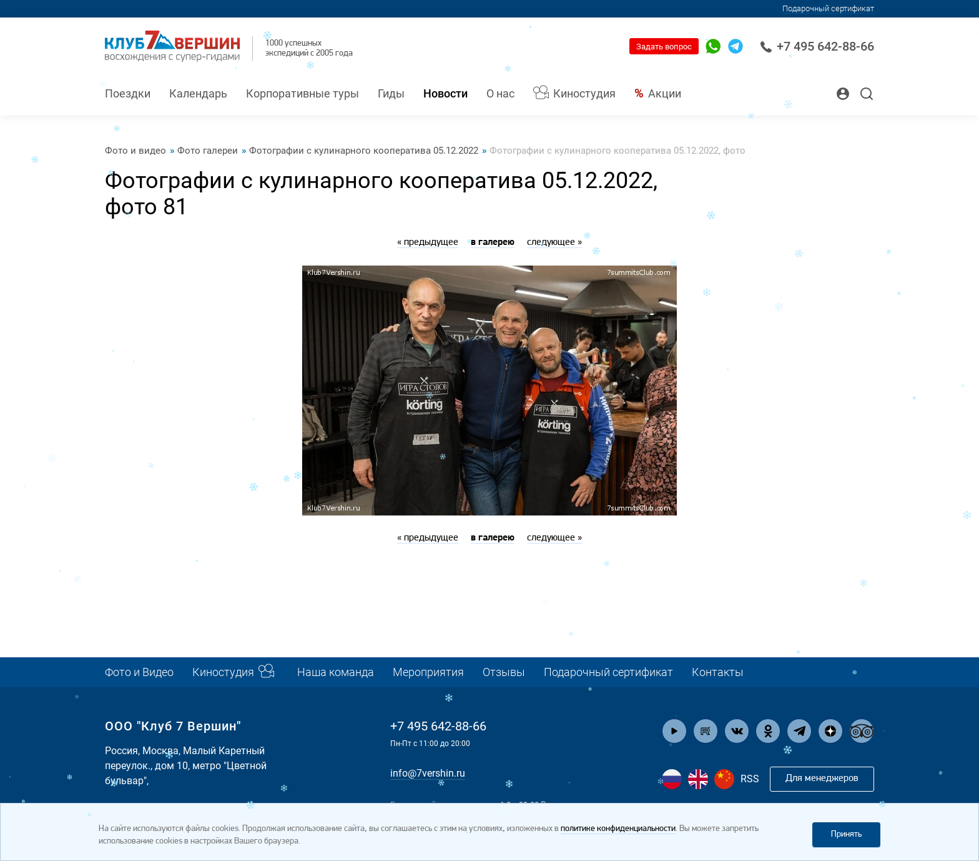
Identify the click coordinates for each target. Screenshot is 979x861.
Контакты (718, 672)
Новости (445, 93)
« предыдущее (427, 242)
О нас (500, 93)
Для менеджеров (821, 779)
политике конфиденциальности (618, 829)
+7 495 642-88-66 (817, 46)
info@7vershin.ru (427, 773)
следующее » (554, 242)
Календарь (198, 93)
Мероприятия (428, 672)
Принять (846, 834)
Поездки (127, 93)
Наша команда (335, 672)
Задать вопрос (664, 46)
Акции (664, 93)
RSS (749, 779)
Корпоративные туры (302, 93)
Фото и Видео (139, 672)
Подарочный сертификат (828, 8)
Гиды (391, 93)
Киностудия (584, 93)
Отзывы (504, 672)
